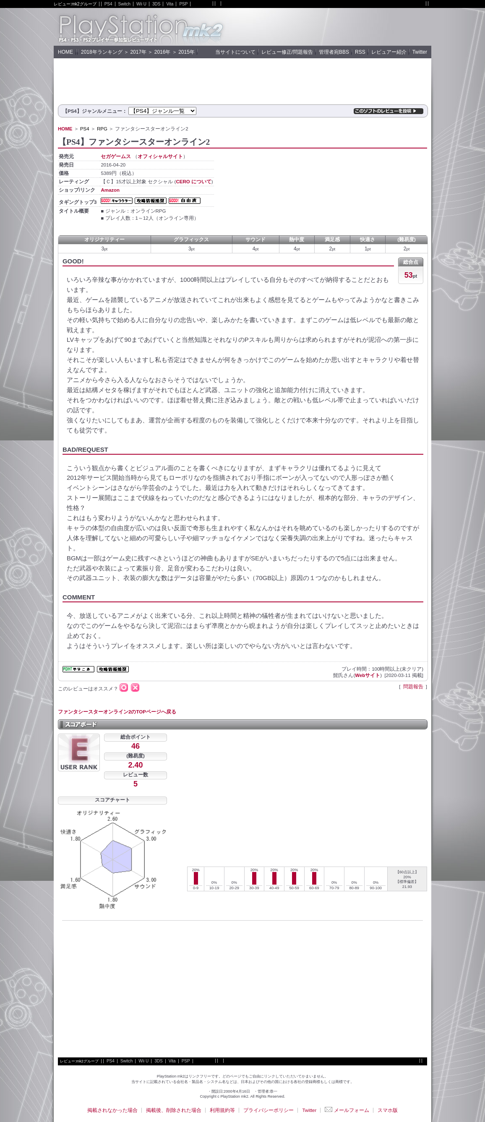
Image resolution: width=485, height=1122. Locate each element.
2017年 (138, 52)
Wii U (141, 4)
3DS (156, 4)
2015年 (186, 52)
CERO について (193, 181)
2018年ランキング (102, 52)
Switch (124, 4)
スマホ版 (388, 1110)
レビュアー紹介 (389, 52)
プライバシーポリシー (268, 1110)
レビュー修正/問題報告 (287, 52)
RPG (102, 128)
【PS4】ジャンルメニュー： (95, 111)
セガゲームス (116, 156)
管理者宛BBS (334, 52)
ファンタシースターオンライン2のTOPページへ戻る (117, 711)
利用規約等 (222, 1110)
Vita (169, 4)
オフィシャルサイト (160, 156)
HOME (65, 52)
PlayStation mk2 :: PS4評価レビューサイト (140, 27)
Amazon (110, 190)
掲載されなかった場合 (112, 1110)
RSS (360, 52)
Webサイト (367, 675)
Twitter (419, 52)
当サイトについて (235, 52)
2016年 (162, 52)
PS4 (108, 4)
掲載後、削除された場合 (173, 1110)
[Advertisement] (333, 26)
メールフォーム (347, 1110)
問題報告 (413, 686)
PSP (183, 4)
